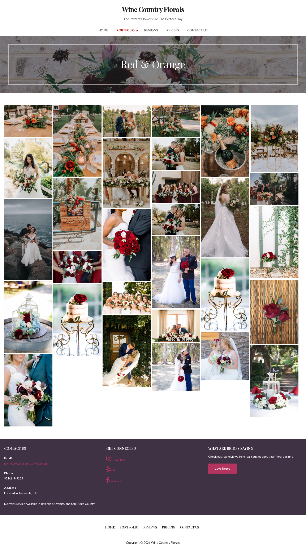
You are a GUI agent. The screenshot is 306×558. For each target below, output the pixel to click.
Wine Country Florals (153, 9)
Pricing (168, 527)
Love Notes (222, 468)
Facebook (114, 480)
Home (110, 527)
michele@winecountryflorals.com (26, 463)
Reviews (150, 527)
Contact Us (189, 527)
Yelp (111, 469)
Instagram (115, 458)
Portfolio (129, 527)
